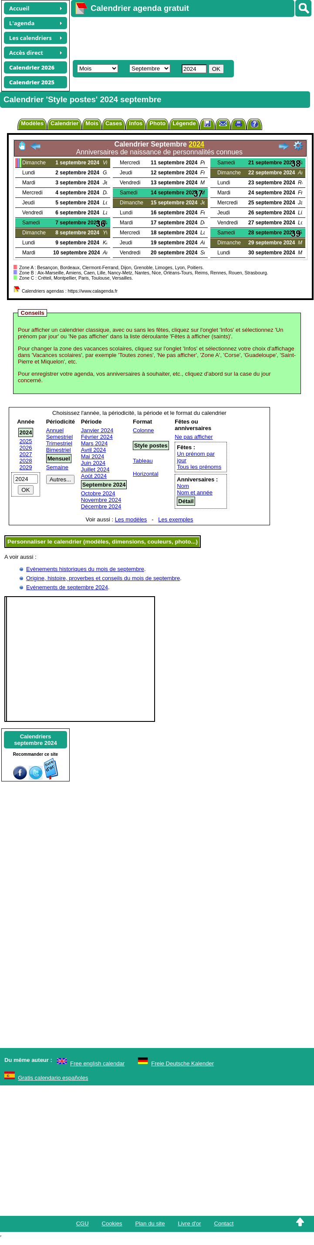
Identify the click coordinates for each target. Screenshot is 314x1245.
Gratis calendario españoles (53, 1078)
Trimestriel (59, 443)
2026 (26, 447)
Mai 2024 (92, 456)
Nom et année (195, 492)
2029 (26, 467)
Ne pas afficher (194, 437)
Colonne (143, 430)
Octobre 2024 (98, 493)
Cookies (112, 1223)
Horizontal (146, 474)
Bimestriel (58, 450)
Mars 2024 (94, 443)
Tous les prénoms (199, 467)
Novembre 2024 (101, 500)
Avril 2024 (93, 450)
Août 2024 (94, 476)
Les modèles (131, 519)
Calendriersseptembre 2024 (35, 739)
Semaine (57, 467)
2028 (26, 460)
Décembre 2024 (101, 506)
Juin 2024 (93, 463)
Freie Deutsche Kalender (182, 1063)
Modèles (32, 123)
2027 (26, 454)
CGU (82, 1223)
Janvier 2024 (97, 430)
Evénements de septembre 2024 (67, 587)
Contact (224, 1223)
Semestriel (59, 437)
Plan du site (150, 1223)
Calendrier (64, 123)
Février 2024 (97, 437)
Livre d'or (189, 1223)
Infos (135, 123)
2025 (26, 441)
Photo (157, 123)
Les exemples (175, 519)
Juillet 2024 (95, 469)
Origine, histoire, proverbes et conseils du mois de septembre (103, 578)
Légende (184, 123)
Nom (183, 486)
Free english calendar (97, 1063)
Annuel (55, 430)
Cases (113, 123)
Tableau (143, 460)
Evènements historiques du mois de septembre (85, 569)
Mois (91, 123)
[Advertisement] (169, 37)
